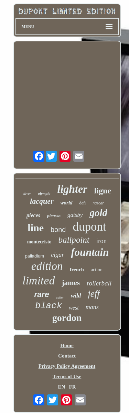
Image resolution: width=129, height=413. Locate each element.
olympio (44, 193)
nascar (98, 203)
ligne (102, 190)
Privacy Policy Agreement (67, 366)
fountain (90, 252)
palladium (34, 256)
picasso (54, 215)
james (70, 283)
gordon (67, 317)
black (48, 306)
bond (58, 229)
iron (101, 240)
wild (76, 295)
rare (41, 294)
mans (92, 307)
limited (38, 280)
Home (66, 345)
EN (61, 387)
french (77, 269)
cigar (57, 254)
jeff (94, 294)
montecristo (39, 241)
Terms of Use (67, 376)
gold (98, 212)
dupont (89, 226)
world (67, 202)
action (97, 269)
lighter (72, 189)
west (73, 308)
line (36, 227)
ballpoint (73, 239)
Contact (67, 356)
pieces (33, 215)
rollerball (99, 283)
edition (47, 266)
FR (72, 387)
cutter (60, 297)
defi (82, 203)
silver (27, 193)
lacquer (41, 201)
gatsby (75, 215)
